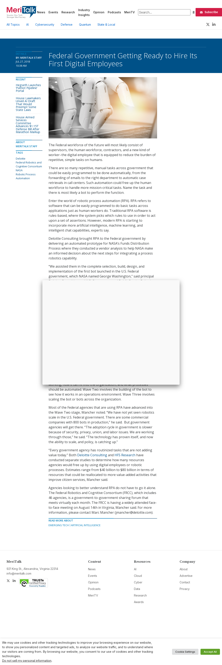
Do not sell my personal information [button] (26, 661)
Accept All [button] (210, 651)
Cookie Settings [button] (185, 651)
